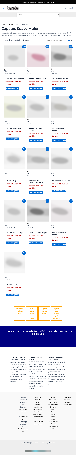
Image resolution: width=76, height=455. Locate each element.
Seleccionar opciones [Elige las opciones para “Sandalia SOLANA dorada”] (35, 140)
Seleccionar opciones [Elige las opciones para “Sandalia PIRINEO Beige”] (12, 88)
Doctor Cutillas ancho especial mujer (31, 313)
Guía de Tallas (53, 402)
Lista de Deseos (67, 405)
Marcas (53, 419)
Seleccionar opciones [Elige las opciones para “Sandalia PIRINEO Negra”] (59, 88)
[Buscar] (58, 15)
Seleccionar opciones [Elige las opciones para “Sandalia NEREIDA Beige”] (59, 140)
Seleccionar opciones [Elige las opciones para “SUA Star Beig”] (12, 191)
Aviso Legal (38, 397)
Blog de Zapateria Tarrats (53, 414)
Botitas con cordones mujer (19, 311)
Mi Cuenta (68, 397)
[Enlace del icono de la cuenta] (66, 8)
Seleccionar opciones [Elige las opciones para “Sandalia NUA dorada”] (12, 139)
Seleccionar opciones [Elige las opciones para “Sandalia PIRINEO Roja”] (35, 88)
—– (38, 419)
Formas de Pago (38, 409)
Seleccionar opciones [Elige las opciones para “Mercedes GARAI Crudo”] (59, 191)
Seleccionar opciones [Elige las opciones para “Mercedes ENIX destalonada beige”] (35, 192)
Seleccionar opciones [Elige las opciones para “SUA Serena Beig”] (12, 295)
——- (52, 409)
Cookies (38, 402)
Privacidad (38, 400)
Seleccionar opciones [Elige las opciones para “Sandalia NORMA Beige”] (12, 243)
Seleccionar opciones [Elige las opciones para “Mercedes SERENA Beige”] (59, 244)
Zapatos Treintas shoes (44, 311)
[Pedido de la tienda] (57, 40)
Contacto (53, 407)
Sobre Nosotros (53, 405)
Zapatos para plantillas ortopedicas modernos (56, 313)
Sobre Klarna (38, 412)
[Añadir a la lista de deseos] (14, 69)
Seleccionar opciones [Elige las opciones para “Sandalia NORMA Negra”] (35, 243)
